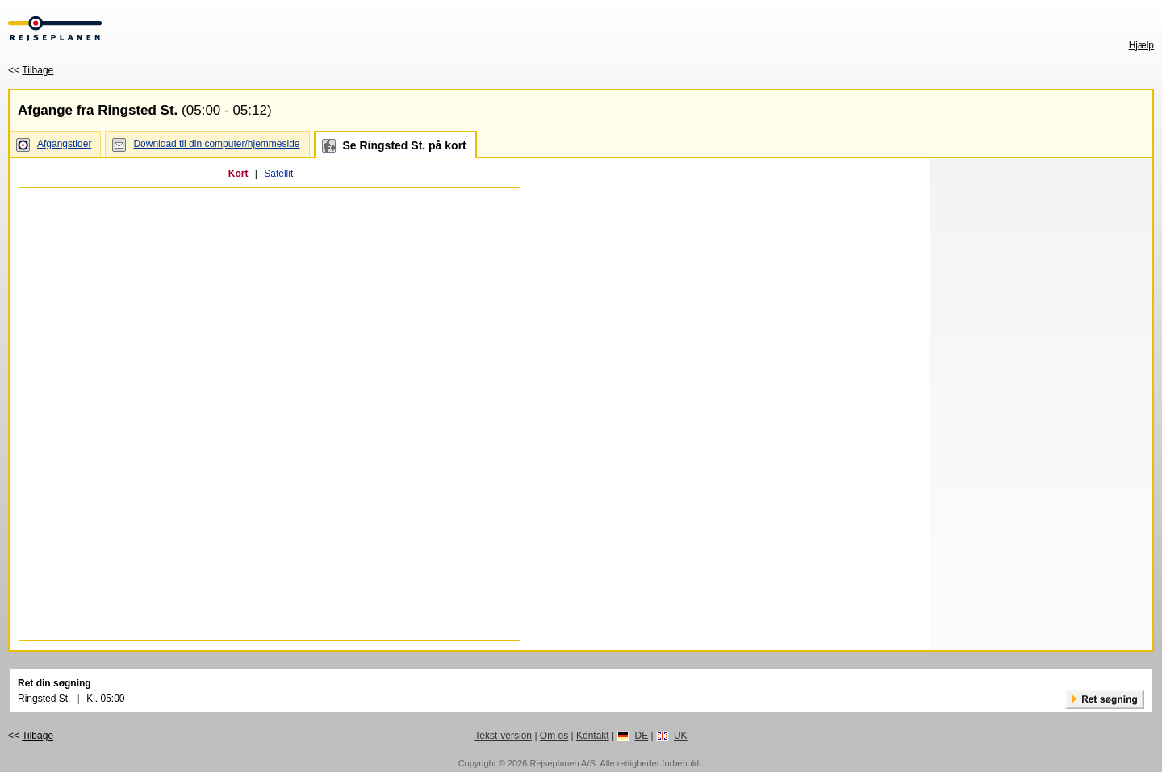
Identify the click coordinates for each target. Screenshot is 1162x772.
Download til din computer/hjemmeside (216, 143)
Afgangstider (64, 143)
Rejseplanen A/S (562, 763)
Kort (238, 173)
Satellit (278, 173)
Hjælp (1141, 45)
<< (30, 70)
